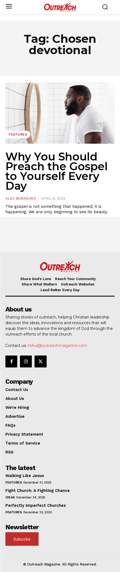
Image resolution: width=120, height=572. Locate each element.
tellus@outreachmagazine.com (57, 345)
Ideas (10, 497)
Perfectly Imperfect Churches (35, 505)
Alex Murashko (20, 198)
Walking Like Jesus (24, 475)
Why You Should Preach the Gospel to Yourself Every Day (56, 171)
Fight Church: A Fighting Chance (37, 490)
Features (18, 134)
